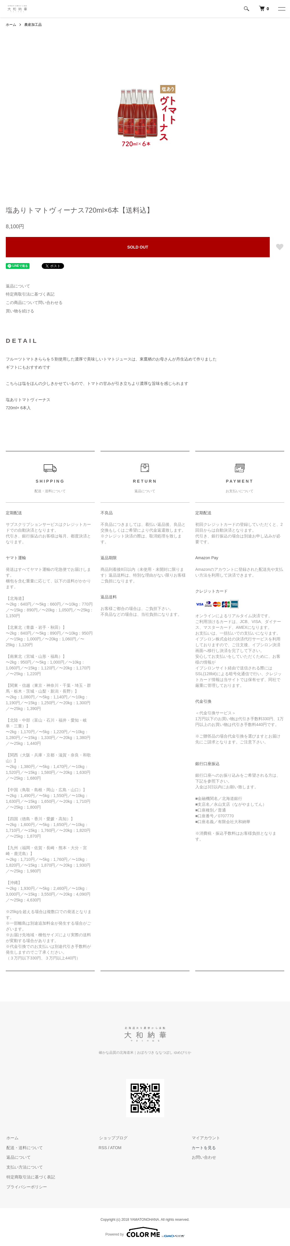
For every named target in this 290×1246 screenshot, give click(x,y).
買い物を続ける (20, 311)
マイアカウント (205, 1137)
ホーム (11, 25)
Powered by (145, 1232)
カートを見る (203, 1147)
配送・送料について (24, 1147)
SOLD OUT (137, 247)
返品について (18, 286)
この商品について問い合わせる (34, 302)
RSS (103, 1147)
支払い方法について (24, 1167)
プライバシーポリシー (26, 1187)
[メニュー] (281, 8)
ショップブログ (113, 1137)
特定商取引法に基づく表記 (30, 294)
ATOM (115, 1147)
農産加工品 (33, 25)
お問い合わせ (203, 1157)
